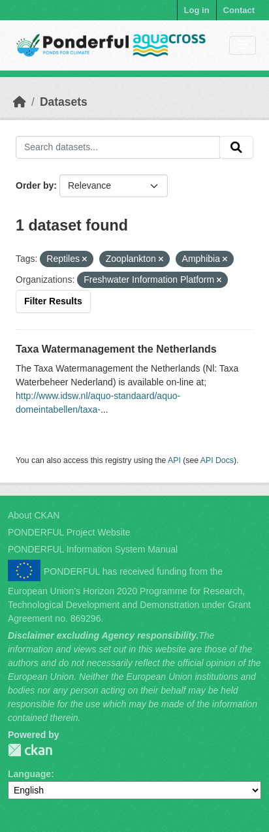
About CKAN (33, 515)
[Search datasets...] (118, 147)
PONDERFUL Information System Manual (93, 549)
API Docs (217, 460)
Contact (239, 10)
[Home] (19, 101)
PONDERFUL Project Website (69, 532)
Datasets (63, 101)
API (174, 460)
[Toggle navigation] (242, 45)
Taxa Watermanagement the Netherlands (116, 349)
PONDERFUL (30, 750)
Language (29, 774)
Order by (35, 185)
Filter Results (53, 301)
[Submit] (236, 147)
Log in (197, 10)
